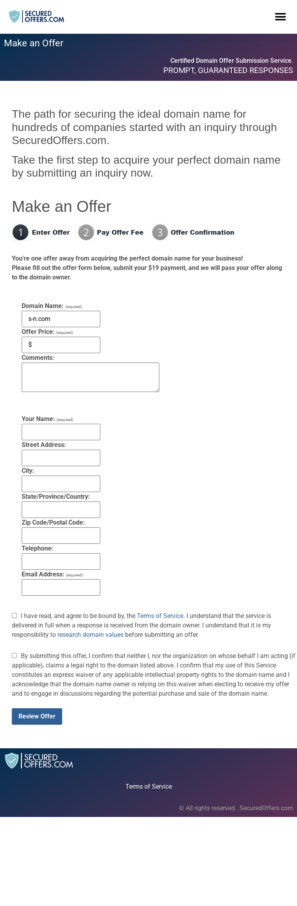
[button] (280, 17)
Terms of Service (160, 616)
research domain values (90, 634)
